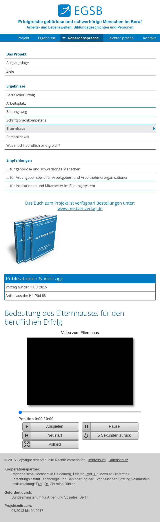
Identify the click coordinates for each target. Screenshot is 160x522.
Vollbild (55, 444)
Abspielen (54, 426)
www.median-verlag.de (79, 208)
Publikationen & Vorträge (35, 278)
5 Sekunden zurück (114, 435)
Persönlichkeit (17, 136)
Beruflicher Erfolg (20, 95)
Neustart (54, 435)
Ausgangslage (17, 62)
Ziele (10, 71)
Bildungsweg (16, 111)
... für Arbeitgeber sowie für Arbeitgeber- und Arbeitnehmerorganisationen (67, 177)
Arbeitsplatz (16, 103)
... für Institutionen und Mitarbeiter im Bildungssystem (50, 185)
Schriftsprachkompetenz (26, 120)
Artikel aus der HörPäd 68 (25, 296)
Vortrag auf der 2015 (26, 287)
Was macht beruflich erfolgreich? (33, 145)
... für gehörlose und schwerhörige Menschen (43, 169)
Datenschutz (118, 460)
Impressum (97, 460)
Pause (114, 426)
